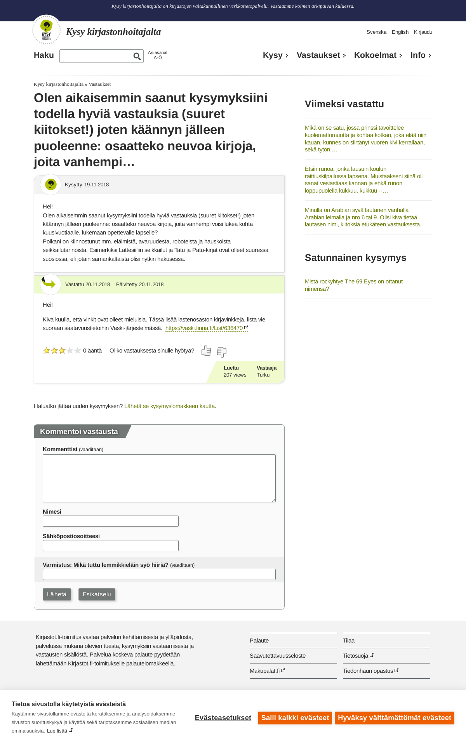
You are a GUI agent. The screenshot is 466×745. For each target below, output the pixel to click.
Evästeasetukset (222, 717)
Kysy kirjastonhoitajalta (58, 84)
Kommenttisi (60, 449)
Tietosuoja (355, 655)
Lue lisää (136, 731)
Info (418, 55)
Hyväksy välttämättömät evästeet (394, 717)
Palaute (259, 640)
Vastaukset (318, 55)
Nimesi (52, 511)
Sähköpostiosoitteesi (71, 536)
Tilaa (349, 640)
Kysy (273, 55)
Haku (44, 55)
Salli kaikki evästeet (294, 717)
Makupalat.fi (265, 670)
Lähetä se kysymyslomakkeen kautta (169, 406)
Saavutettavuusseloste (278, 655)
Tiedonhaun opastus (368, 670)
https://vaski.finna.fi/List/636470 (204, 328)
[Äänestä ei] (221, 352)
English (400, 32)
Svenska (376, 32)
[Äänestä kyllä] (207, 351)
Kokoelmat (375, 55)
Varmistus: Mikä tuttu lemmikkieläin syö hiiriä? (106, 564)
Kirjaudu (423, 32)
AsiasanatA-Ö (157, 55)
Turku (263, 375)
